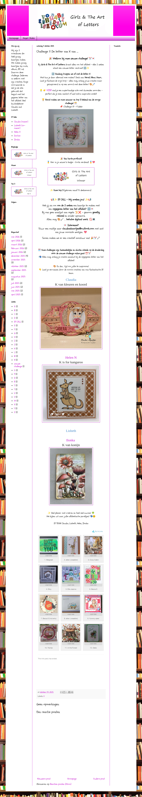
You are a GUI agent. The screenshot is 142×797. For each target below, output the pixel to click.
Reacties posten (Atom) (60, 784)
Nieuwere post (43, 778)
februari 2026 (17, 248)
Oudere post (99, 778)
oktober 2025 (17, 266)
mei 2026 (15, 236)
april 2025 (16, 294)
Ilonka (71, 440)
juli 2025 (15, 283)
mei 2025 (15, 290)
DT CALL (17, 321)
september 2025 (18, 270)
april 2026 (15, 240)
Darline (17, 135)
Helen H (17, 131)
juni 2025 (15, 286)
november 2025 (18, 259)
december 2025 (18, 255)
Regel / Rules (29, 38)
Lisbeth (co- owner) (19, 127)
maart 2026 (16, 244)
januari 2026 (17, 252)
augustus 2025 (18, 276)
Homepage (14, 38)
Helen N (71, 357)
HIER (49, 90)
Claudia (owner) (21, 121)
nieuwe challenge (18, 365)
